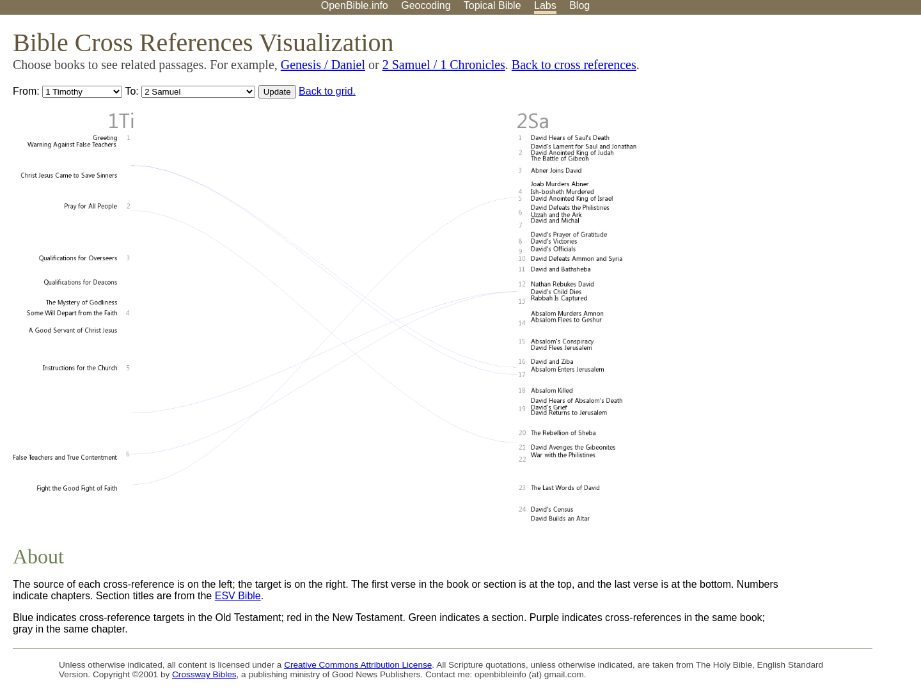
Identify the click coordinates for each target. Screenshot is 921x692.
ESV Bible (238, 595)
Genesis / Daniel (323, 65)
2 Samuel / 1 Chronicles (443, 65)
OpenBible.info (354, 5)
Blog (579, 5)
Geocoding (425, 5)
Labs (545, 5)
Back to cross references (574, 65)
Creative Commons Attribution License (358, 665)
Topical (492, 5)
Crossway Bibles (204, 674)
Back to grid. (327, 91)
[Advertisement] (792, 114)
